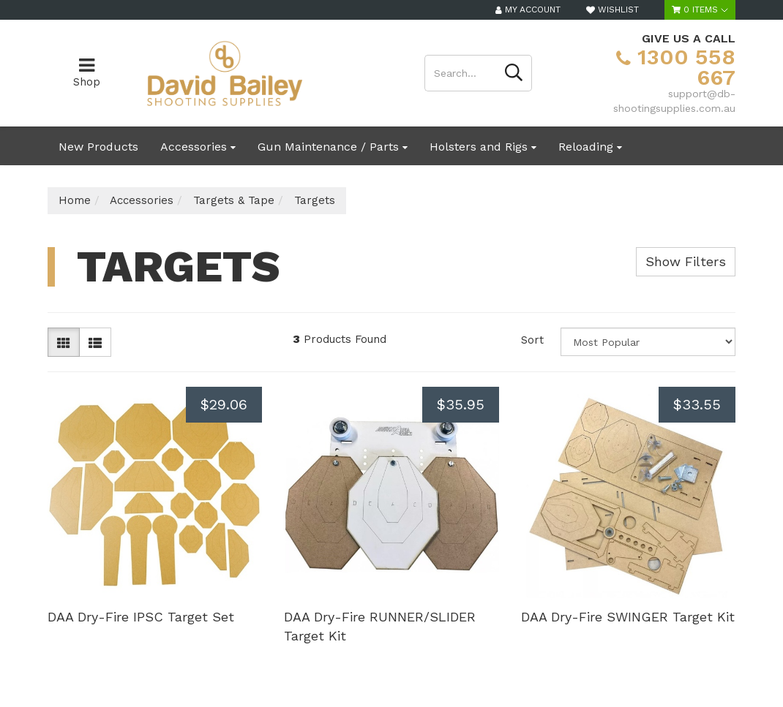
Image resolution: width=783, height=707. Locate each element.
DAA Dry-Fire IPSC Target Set (141, 616)
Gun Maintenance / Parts (333, 147)
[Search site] (514, 73)
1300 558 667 (675, 67)
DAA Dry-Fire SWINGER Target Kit (628, 616)
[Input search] (460, 73)
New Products (98, 147)
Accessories (198, 147)
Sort (532, 340)
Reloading (590, 147)
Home (75, 200)
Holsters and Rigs (483, 147)
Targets (314, 200)
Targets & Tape (233, 200)
